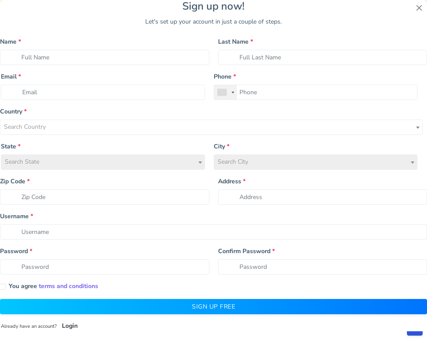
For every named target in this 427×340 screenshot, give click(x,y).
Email (11, 76)
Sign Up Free (213, 306)
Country (13, 111)
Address (232, 181)
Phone (225, 76)
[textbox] (211, 128)
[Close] (419, 8)
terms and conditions (68, 286)
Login (70, 326)
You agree (53, 286)
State (10, 146)
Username (16, 216)
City (221, 146)
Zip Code (15, 181)
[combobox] (225, 92)
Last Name (235, 42)
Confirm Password (246, 251)
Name (10, 42)
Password (16, 251)
